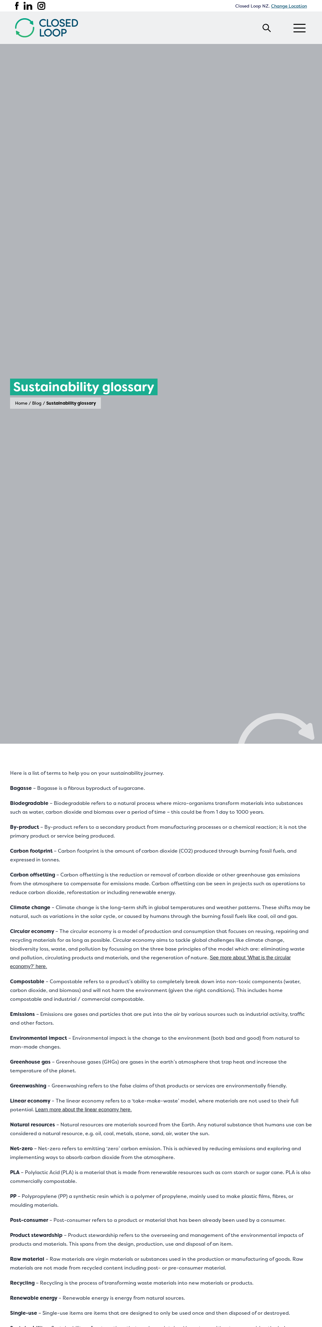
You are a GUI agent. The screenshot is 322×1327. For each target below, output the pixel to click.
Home (21, 403)
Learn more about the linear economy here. (83, 1109)
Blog (37, 403)
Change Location (289, 6)
